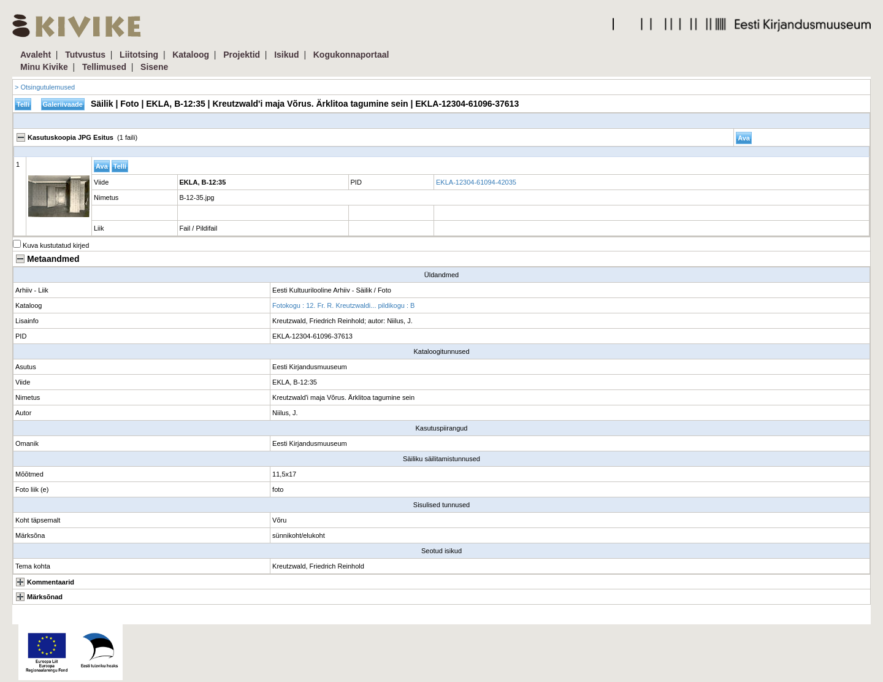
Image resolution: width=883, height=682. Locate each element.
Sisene (154, 67)
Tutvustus (85, 54)
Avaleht (35, 54)
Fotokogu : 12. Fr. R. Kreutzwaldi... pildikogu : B (343, 305)
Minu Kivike (44, 67)
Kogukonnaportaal (351, 54)
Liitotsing (139, 54)
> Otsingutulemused (45, 87)
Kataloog (190, 54)
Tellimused (104, 67)
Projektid (241, 54)
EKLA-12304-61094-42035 (476, 182)
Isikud (286, 54)
